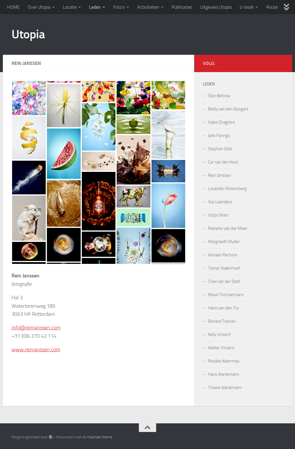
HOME (13, 7)
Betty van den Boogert (228, 109)
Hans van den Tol (223, 308)
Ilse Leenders (220, 201)
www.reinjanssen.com (36, 349)
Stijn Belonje (219, 95)
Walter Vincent (221, 347)
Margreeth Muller (224, 241)
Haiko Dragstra (221, 122)
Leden (95, 7)
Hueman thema (99, 437)
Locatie (70, 7)
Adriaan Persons (222, 255)
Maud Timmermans (226, 294)
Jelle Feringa (219, 135)
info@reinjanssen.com (36, 327)
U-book (247, 7)
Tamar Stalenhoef (224, 268)
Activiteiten (148, 7)
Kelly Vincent (219, 334)
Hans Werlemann (223, 374)
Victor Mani (218, 215)
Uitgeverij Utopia (216, 7)
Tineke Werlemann (225, 387)
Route (272, 7)
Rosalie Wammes (223, 361)
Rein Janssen (219, 175)
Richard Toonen (222, 321)
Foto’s (119, 7)
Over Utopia (39, 7)
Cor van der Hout (223, 162)
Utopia (28, 34)
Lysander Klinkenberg (227, 188)
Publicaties (182, 7)
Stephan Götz (220, 148)
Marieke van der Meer (227, 228)
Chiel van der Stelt (224, 281)
